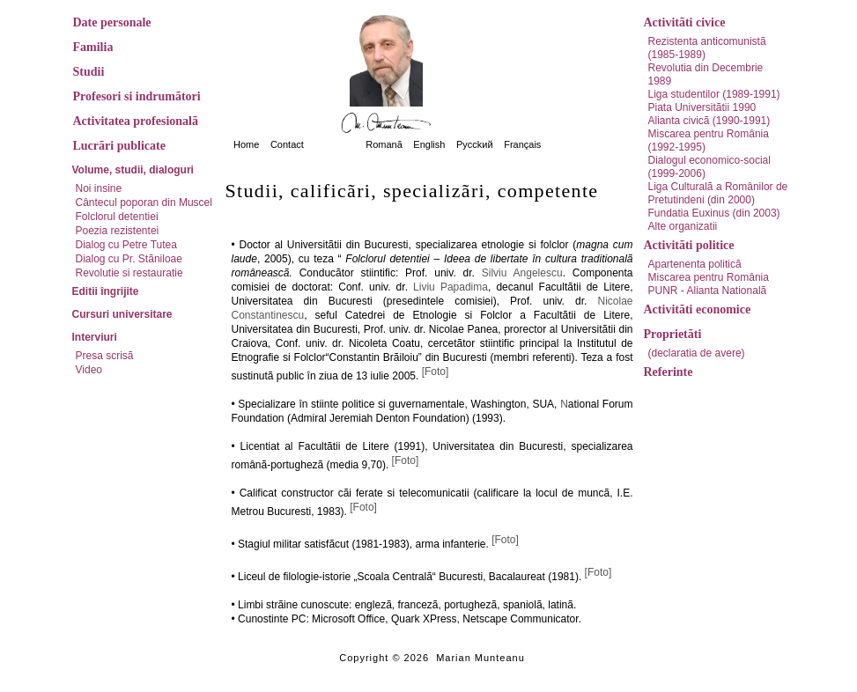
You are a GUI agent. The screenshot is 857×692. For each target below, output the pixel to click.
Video (89, 370)
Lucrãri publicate (119, 145)
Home (246, 144)
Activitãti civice (685, 22)
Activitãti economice (697, 309)
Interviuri (94, 337)
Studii (89, 71)
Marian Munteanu (480, 657)
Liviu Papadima (450, 287)
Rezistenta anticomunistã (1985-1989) (707, 48)
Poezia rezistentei (117, 231)
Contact (287, 144)
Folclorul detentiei (117, 216)
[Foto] (435, 371)
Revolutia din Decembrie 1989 (706, 74)
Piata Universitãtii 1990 (702, 107)
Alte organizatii (683, 226)
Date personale (112, 22)
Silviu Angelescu (522, 273)
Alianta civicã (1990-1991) (709, 120)
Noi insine (99, 188)
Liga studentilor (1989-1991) (714, 94)
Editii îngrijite (105, 291)
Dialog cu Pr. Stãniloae (129, 259)
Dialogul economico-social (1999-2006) (709, 167)
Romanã (384, 144)
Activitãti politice (689, 245)
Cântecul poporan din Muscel (144, 202)
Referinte (668, 372)
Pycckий (474, 144)
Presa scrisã (105, 356)
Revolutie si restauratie (129, 273)
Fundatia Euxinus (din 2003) (714, 213)
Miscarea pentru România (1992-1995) (708, 140)
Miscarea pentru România (708, 277)
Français (522, 144)
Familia (93, 47)
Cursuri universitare (122, 314)
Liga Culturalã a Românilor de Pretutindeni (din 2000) (718, 193)
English (429, 144)
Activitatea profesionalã (135, 121)
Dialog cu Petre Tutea (126, 245)
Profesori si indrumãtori (137, 96)
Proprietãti (673, 334)
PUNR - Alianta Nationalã (707, 290)
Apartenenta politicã (695, 264)
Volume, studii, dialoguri (133, 170)
